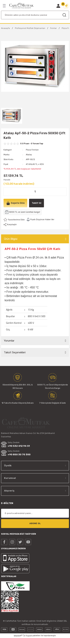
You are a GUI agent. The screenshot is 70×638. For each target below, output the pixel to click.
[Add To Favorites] (14, 219)
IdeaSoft (18, 635)
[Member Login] (58, 5)
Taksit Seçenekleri (15, 352)
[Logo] (21, 6)
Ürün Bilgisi (10, 238)
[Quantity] (35, 191)
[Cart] (66, 6)
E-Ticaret (28, 636)
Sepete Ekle (15, 203)
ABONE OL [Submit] (35, 523)
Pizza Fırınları (32, 150)
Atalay (29, 154)
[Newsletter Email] (35, 513)
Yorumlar (9, 340)
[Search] (35, 15)
